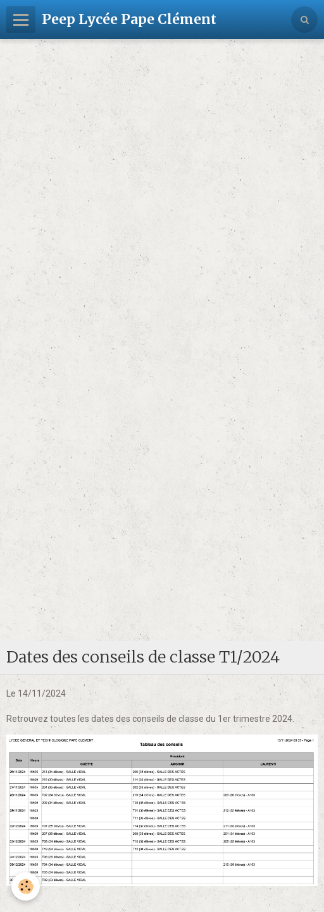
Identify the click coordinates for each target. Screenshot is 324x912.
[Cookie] (25, 886)
